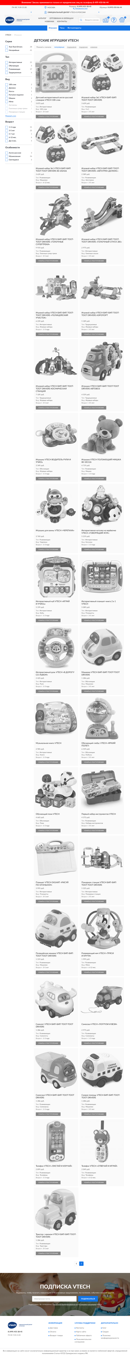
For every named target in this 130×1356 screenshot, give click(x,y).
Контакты (62, 21)
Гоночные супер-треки (18, 108)
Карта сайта (81, 1332)
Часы (62, 28)
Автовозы (13, 105)
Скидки (105, 1332)
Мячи (11, 102)
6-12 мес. (12, 137)
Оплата (53, 1332)
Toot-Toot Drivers (15, 47)
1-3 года (12, 127)
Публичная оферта (84, 1335)
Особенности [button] (12, 147)
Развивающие (14, 69)
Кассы (11, 91)
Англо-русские (15, 153)
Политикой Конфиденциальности (65, 1304)
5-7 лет (12, 134)
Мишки (12, 98)
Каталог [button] (42, 18)
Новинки (49, 21)
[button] (80, 8)
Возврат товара (56, 1335)
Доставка (54, 1328)
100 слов (12, 84)
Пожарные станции (17, 112)
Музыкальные (14, 156)
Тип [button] (7, 57)
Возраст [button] (9, 122)
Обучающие (14, 66)
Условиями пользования (87, 1304)
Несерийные (14, 50)
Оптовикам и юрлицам (61, 18)
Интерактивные (15, 62)
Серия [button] (8, 41)
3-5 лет (12, 131)
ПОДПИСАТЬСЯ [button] (88, 1299)
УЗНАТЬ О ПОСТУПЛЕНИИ (48, 116)
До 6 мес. (13, 141)
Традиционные (15, 73)
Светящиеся (14, 160)
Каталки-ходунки (16, 95)
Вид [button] (7, 79)
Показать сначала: (43, 47)
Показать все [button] (10, 116)
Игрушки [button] (53, 28)
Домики (12, 88)
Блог (104, 1328)
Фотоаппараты (74, 28)
